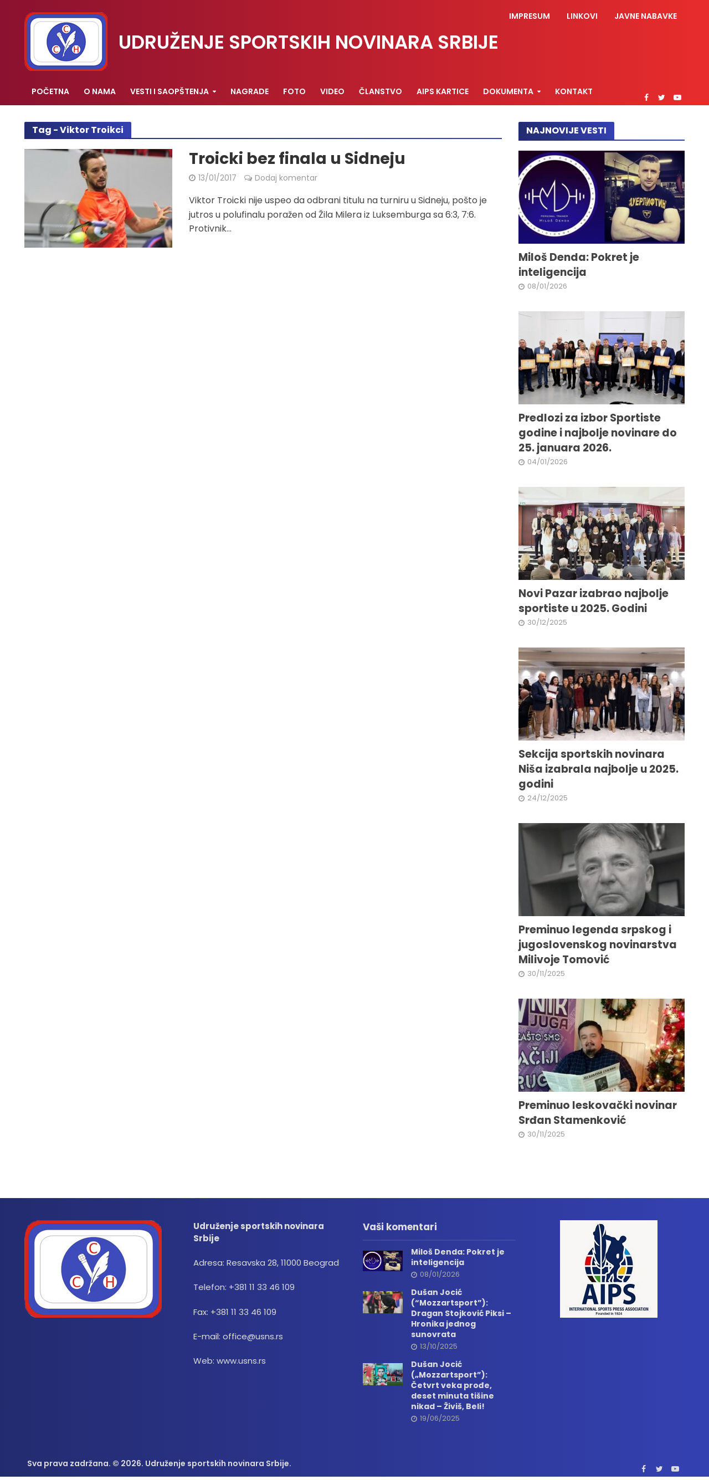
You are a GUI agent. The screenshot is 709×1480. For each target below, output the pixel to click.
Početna (50, 91)
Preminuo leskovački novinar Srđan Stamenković (597, 1113)
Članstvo (380, 91)
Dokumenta (508, 91)
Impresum (529, 16)
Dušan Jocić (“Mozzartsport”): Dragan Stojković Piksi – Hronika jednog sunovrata (461, 1313)
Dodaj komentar (286, 177)
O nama (100, 91)
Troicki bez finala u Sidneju (297, 159)
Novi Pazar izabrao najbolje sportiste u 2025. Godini (593, 601)
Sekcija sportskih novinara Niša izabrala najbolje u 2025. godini (598, 769)
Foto (294, 91)
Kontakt (574, 91)
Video (332, 91)
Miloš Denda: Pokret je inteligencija (578, 265)
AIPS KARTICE (443, 91)
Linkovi (582, 16)
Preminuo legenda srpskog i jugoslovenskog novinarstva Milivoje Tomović (597, 945)
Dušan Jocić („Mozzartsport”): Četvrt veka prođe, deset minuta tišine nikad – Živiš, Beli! (452, 1385)
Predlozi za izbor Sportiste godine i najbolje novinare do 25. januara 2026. (597, 433)
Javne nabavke (645, 16)
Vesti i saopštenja (169, 91)
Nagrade (249, 91)
